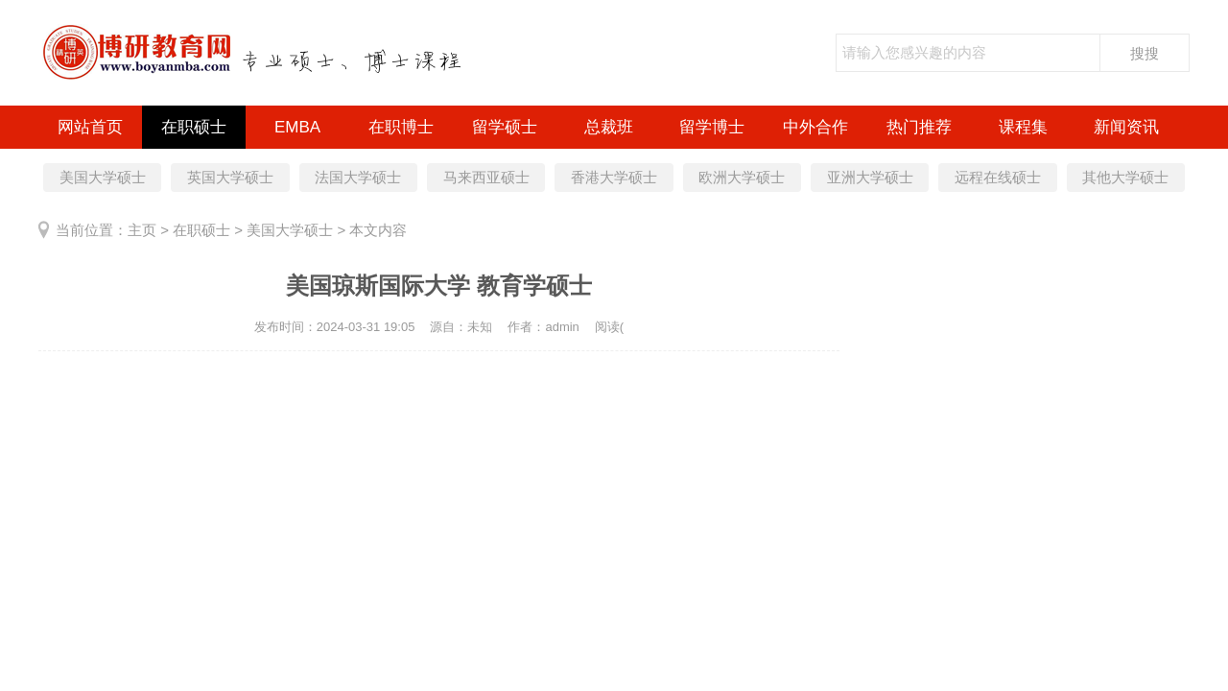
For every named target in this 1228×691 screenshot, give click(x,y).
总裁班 (608, 127)
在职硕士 (193, 127)
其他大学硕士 (1125, 177)
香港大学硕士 (614, 177)
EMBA (297, 127)
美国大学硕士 (102, 177)
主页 (142, 230)
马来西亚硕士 (486, 177)
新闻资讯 (1126, 127)
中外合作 (815, 127)
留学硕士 (504, 127)
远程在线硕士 (998, 177)
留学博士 (711, 127)
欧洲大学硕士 (741, 177)
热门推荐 (919, 127)
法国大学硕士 (358, 177)
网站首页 (90, 127)
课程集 (1023, 127)
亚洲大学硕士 (870, 177)
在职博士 (401, 127)
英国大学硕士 (230, 177)
